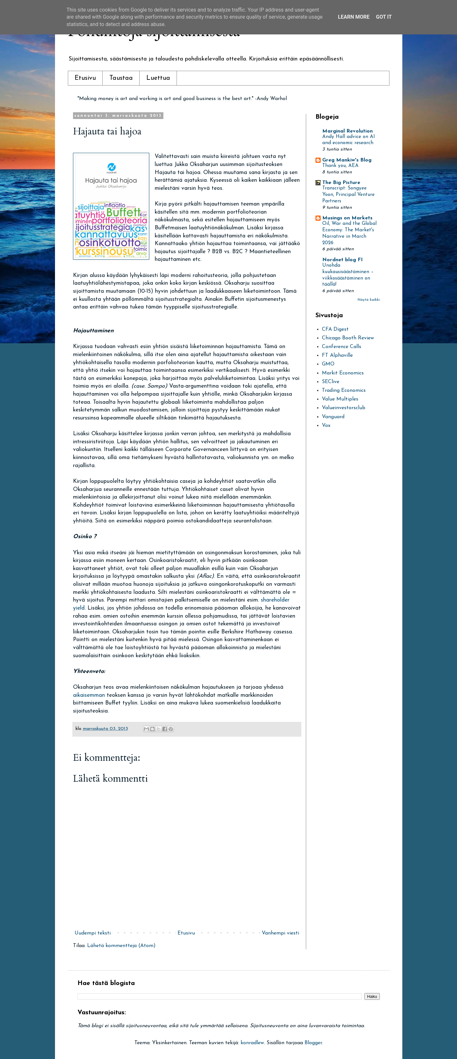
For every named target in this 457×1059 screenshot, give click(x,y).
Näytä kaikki (369, 300)
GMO (328, 364)
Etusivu (85, 78)
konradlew (252, 1042)
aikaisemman (90, 695)
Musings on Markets (347, 218)
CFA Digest (335, 329)
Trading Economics (344, 390)
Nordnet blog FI (342, 259)
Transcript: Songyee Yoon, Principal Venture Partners (348, 195)
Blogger (313, 1042)
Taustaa (121, 78)
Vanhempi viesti (280, 933)
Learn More (354, 17)
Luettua (158, 78)
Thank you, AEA (340, 165)
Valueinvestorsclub (343, 407)
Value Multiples (340, 399)
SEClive (330, 381)
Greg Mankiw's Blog (346, 160)
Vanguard (333, 416)
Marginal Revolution (347, 131)
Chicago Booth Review (348, 338)
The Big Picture (341, 182)
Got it (384, 17)
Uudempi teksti (93, 933)
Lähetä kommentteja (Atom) (121, 945)
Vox (326, 425)
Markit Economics (343, 373)
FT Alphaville (337, 355)
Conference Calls (341, 346)
